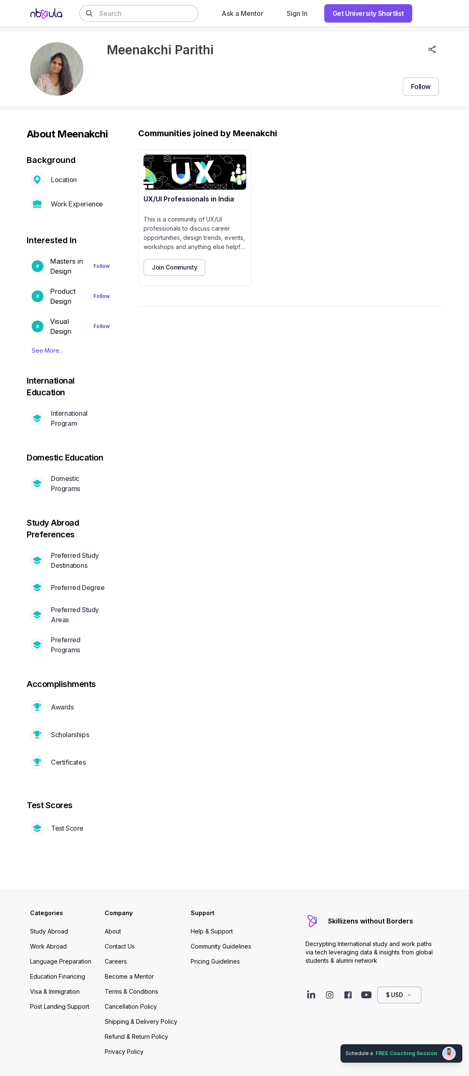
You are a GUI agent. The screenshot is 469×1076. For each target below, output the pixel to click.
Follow (101, 266)
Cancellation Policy (131, 1006)
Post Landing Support (59, 1006)
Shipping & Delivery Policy (141, 1021)
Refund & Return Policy (136, 1036)
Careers (116, 961)
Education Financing (57, 976)
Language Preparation (60, 961)
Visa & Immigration (55, 991)
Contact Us (120, 946)
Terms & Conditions (131, 991)
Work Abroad (48, 946)
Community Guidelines (221, 946)
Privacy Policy (124, 1051)
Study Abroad (49, 931)
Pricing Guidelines (215, 961)
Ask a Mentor (242, 13)
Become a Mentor (129, 976)
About (113, 931)
